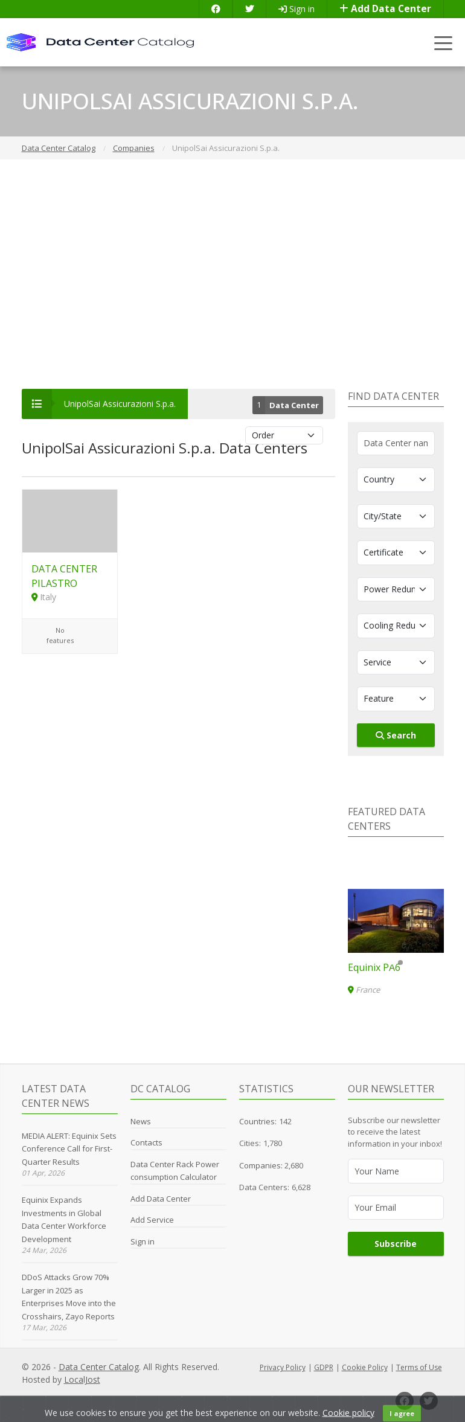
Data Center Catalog (99, 1366)
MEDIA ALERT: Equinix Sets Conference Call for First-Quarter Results (69, 1148)
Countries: (258, 1121)
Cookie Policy (365, 1367)
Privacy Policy (283, 1367)
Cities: (250, 1143)
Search (396, 735)
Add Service (152, 1219)
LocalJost (82, 1379)
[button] (390, 962)
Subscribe (395, 1243)
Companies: (261, 1165)
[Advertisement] (232, 274)
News (140, 1121)
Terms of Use (419, 1367)
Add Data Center (385, 8)
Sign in (296, 8)
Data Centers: (264, 1187)
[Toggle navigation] (443, 42)
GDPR (323, 1367)
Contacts (146, 1142)
